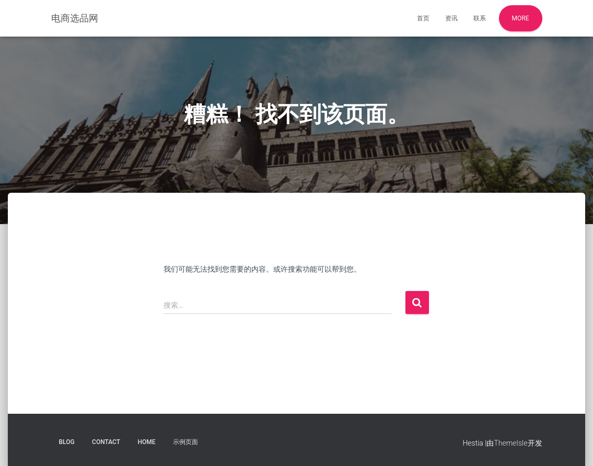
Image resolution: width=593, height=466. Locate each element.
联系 (479, 18)
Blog (67, 442)
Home (147, 442)
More (520, 18)
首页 (423, 18)
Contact (106, 442)
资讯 (451, 18)
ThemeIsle (510, 443)
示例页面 (185, 442)
